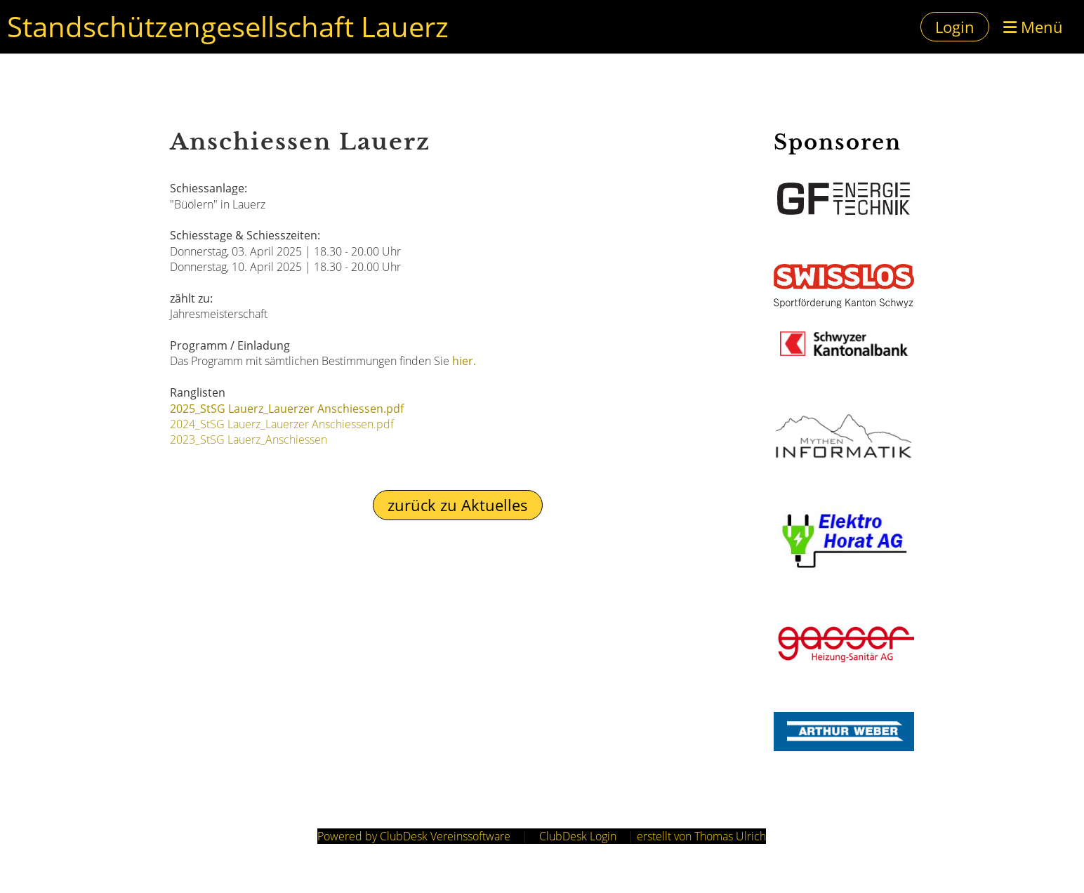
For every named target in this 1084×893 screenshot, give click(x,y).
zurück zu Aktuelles (458, 504)
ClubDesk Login (577, 836)
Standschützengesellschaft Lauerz (228, 26)
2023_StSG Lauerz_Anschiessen (248, 439)
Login (954, 26)
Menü (1033, 26)
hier (462, 361)
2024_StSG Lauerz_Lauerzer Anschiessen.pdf (282, 424)
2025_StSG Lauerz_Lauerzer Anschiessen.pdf (287, 408)
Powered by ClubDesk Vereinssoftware (413, 836)
